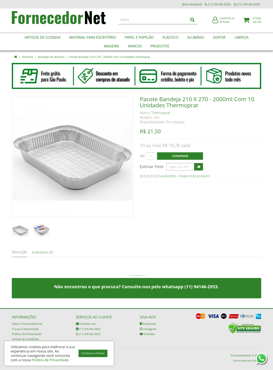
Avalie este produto (194, 176)
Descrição (19, 252)
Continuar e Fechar (93, 353)
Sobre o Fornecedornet (27, 324)
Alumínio (27, 57)
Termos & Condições (25, 339)
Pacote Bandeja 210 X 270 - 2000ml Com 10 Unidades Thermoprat (110, 57)
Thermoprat (160, 112)
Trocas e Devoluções (25, 329)
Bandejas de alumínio (51, 57)
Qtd (142, 156)
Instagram (148, 329)
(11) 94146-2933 (88, 329)
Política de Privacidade (27, 334)
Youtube (147, 334)
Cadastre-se (227, 21)
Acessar (224, 24)
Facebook (148, 324)
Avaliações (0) (42, 252)
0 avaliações (167, 176)
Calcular (198, 166)
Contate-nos (86, 324)
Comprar (180, 156)
